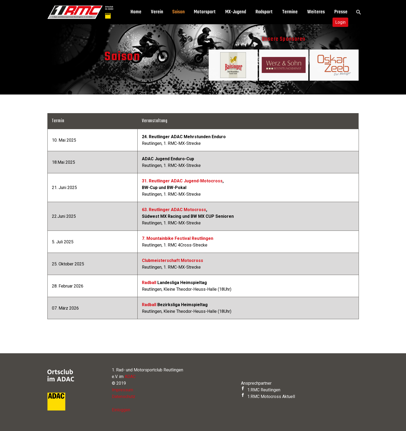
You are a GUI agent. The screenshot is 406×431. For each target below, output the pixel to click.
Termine (290, 12)
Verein (157, 12)
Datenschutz (123, 396)
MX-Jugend (235, 12)
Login (340, 22)
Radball (149, 282)
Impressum (122, 389)
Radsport (264, 12)
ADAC (130, 376)
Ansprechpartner (256, 383)
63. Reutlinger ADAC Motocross (174, 209)
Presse (340, 12)
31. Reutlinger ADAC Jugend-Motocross (182, 180)
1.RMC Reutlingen (260, 389)
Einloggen (121, 409)
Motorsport (205, 12)
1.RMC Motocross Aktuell (268, 396)
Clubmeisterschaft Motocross (172, 260)
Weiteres (316, 12)
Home (135, 12)
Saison (178, 12)
